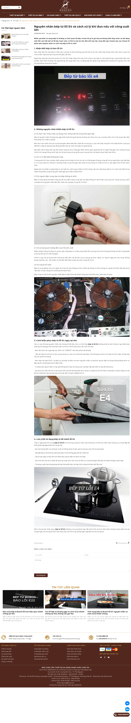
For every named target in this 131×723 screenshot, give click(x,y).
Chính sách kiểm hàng (74, 654)
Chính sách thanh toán (74, 649)
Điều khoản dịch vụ (40, 656)
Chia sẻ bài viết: (122, 543)
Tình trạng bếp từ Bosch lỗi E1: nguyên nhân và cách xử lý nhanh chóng (107, 613)
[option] (23, 608)
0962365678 (103, 639)
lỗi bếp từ (40, 543)
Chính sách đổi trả (72, 656)
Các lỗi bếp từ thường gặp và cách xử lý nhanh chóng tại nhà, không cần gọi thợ (64, 613)
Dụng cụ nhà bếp (6, 661)
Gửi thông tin (40, 575)
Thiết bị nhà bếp (6, 649)
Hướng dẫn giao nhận (41, 654)
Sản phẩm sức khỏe (7, 659)
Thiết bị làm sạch (6, 656)
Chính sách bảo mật (73, 659)
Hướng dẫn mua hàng (41, 649)
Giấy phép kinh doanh (41, 659)
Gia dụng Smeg (6, 654)
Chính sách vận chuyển (74, 651)
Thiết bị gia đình (6, 651)
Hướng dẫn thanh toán (41, 651)
